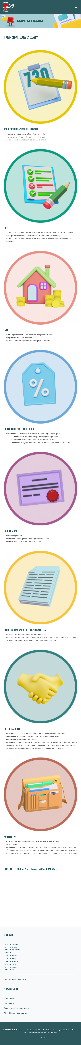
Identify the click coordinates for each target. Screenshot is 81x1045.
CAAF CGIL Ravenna (11, 964)
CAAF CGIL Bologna (11, 944)
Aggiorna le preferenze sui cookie (16, 1008)
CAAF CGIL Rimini (10, 970)
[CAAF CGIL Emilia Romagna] (8, 7)
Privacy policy (9, 998)
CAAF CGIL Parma (10, 958)
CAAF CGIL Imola (10, 953)
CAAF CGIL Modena (11, 955)
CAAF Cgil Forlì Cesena (12, 950)
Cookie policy (9, 1003)
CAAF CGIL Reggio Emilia (12, 967)
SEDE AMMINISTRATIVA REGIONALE (15, 979)
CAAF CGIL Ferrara (11, 947)
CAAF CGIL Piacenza (11, 961)
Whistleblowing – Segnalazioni (15, 1013)
